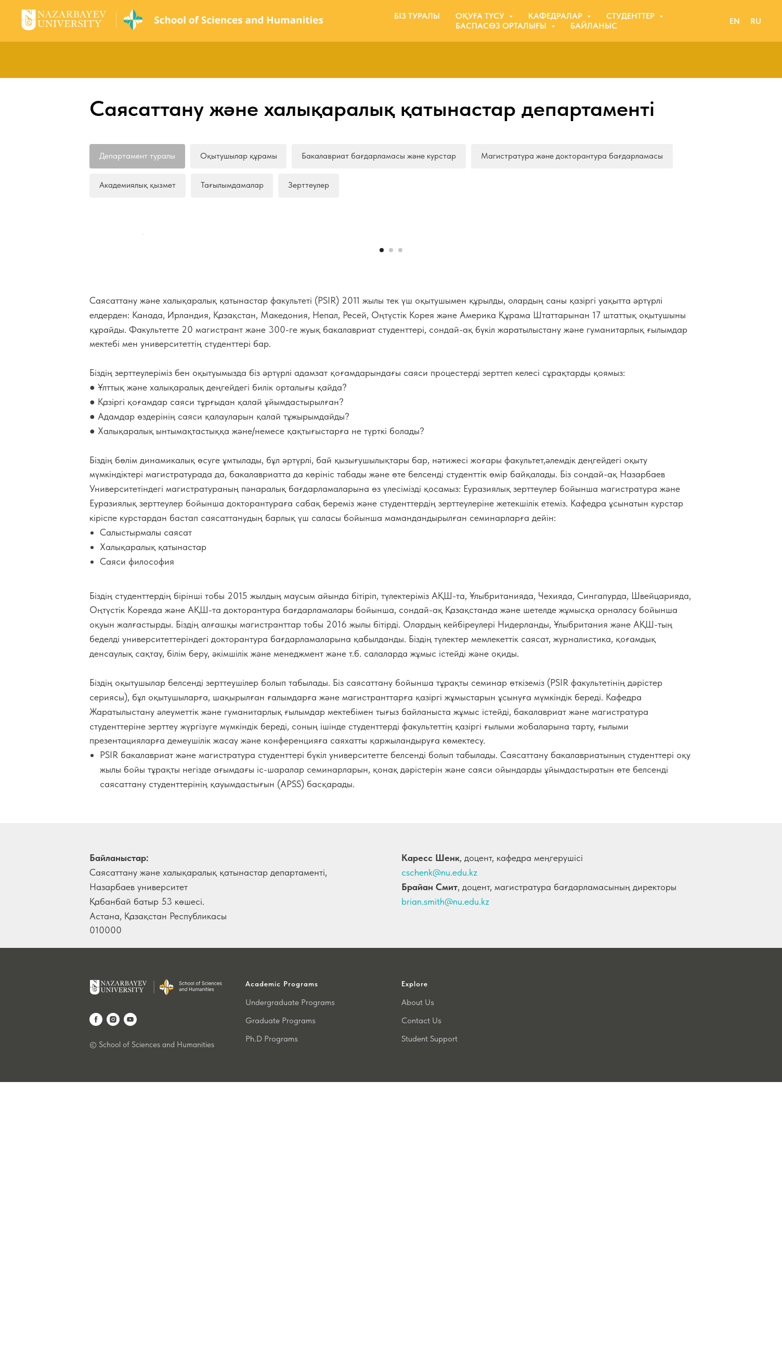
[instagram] (113, 1305)
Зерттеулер (309, 185)
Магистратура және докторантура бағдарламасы (572, 156)
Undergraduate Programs (290, 1288)
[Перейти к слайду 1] (382, 536)
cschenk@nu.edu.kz (439, 1158)
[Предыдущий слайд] (141, 377)
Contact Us (421, 1306)
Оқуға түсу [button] (480, 16)
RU (755, 21)
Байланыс (593, 26)
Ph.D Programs (271, 1325)
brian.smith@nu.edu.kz (445, 1187)
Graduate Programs (280, 1306)
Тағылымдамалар (232, 185)
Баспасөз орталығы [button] (502, 26)
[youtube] (130, 1305)
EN (734, 21)
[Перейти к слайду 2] (391, 536)
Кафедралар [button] (556, 16)
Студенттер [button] (631, 16)
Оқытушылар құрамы (238, 156)
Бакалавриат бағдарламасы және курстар (379, 156)
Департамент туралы (137, 156)
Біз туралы (417, 16)
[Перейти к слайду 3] (400, 536)
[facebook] (95, 1305)
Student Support (429, 1325)
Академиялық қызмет (137, 185)
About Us (417, 1288)
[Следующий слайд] (640, 377)
